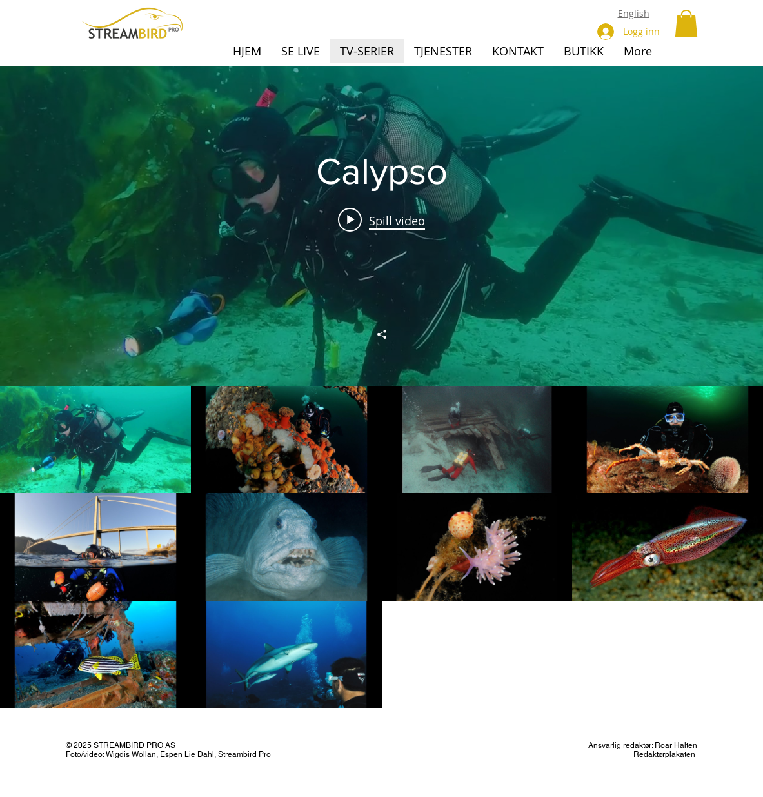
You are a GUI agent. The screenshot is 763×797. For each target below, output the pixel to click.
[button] (686, 23)
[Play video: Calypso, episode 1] (381, 220)
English (633, 13)
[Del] (382, 334)
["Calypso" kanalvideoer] (381, 547)
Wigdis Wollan (131, 754)
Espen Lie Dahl (187, 754)
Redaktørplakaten (664, 754)
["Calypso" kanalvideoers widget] (381, 387)
